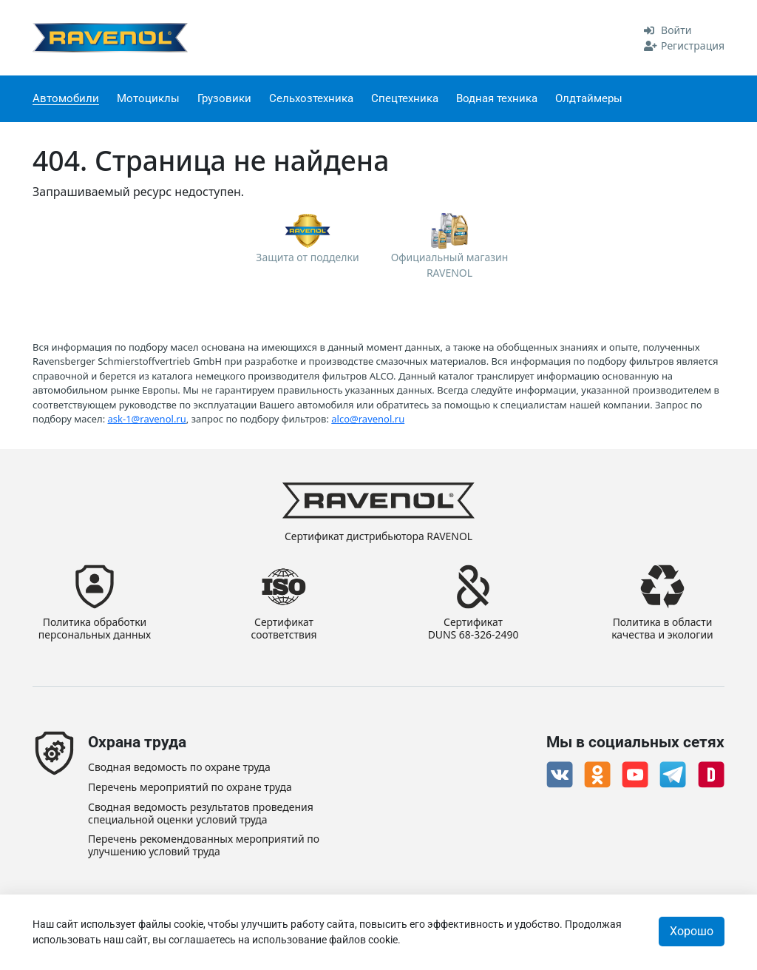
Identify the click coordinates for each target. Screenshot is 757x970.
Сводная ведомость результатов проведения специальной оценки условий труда (200, 813)
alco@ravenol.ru (367, 418)
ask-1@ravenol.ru (147, 418)
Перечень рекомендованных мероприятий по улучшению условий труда (203, 845)
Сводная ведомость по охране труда (179, 767)
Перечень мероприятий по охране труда (190, 787)
